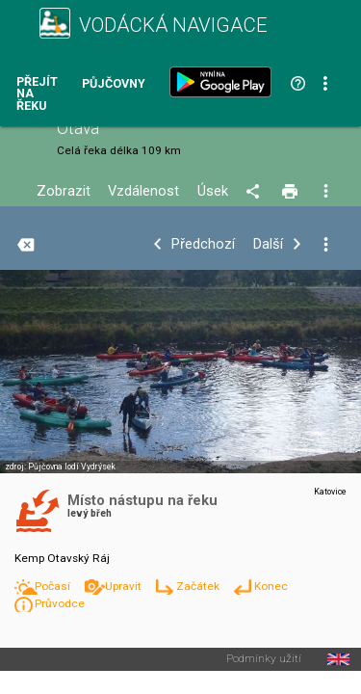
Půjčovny (113, 84)
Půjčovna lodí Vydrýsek (72, 466)
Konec (271, 586)
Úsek (212, 191)
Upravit (124, 586)
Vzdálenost (143, 191)
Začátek (199, 586)
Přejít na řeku (37, 94)
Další (268, 244)
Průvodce (60, 603)
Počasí (54, 586)
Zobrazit (63, 191)
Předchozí (203, 244)
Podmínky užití (263, 659)
